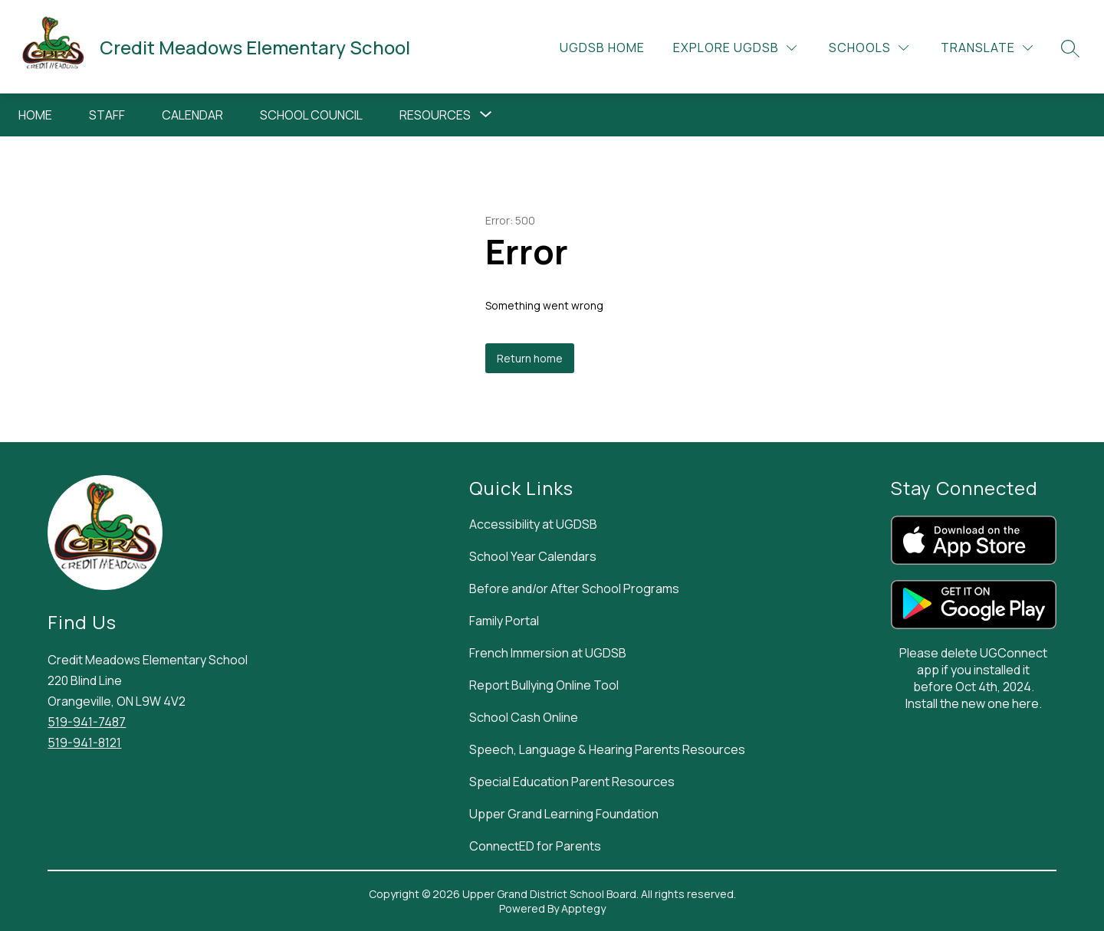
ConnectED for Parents (535, 846)
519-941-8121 (84, 742)
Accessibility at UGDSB (533, 524)
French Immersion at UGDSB (547, 652)
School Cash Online (523, 717)
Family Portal (504, 620)
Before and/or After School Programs (574, 588)
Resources (435, 115)
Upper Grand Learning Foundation (564, 813)
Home (35, 115)
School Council (311, 115)
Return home (530, 358)
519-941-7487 (87, 721)
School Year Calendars (532, 556)
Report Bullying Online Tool (544, 685)
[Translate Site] (987, 47)
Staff (107, 115)
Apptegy (583, 908)
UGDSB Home (602, 47)
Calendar (192, 115)
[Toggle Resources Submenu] (486, 115)
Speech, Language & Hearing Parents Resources (607, 749)
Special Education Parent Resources (572, 781)
